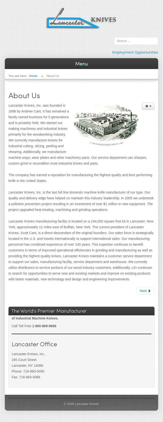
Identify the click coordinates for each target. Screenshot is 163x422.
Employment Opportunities (135, 52)
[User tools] (148, 106)
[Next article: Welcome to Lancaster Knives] (145, 291)
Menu (81, 63)
